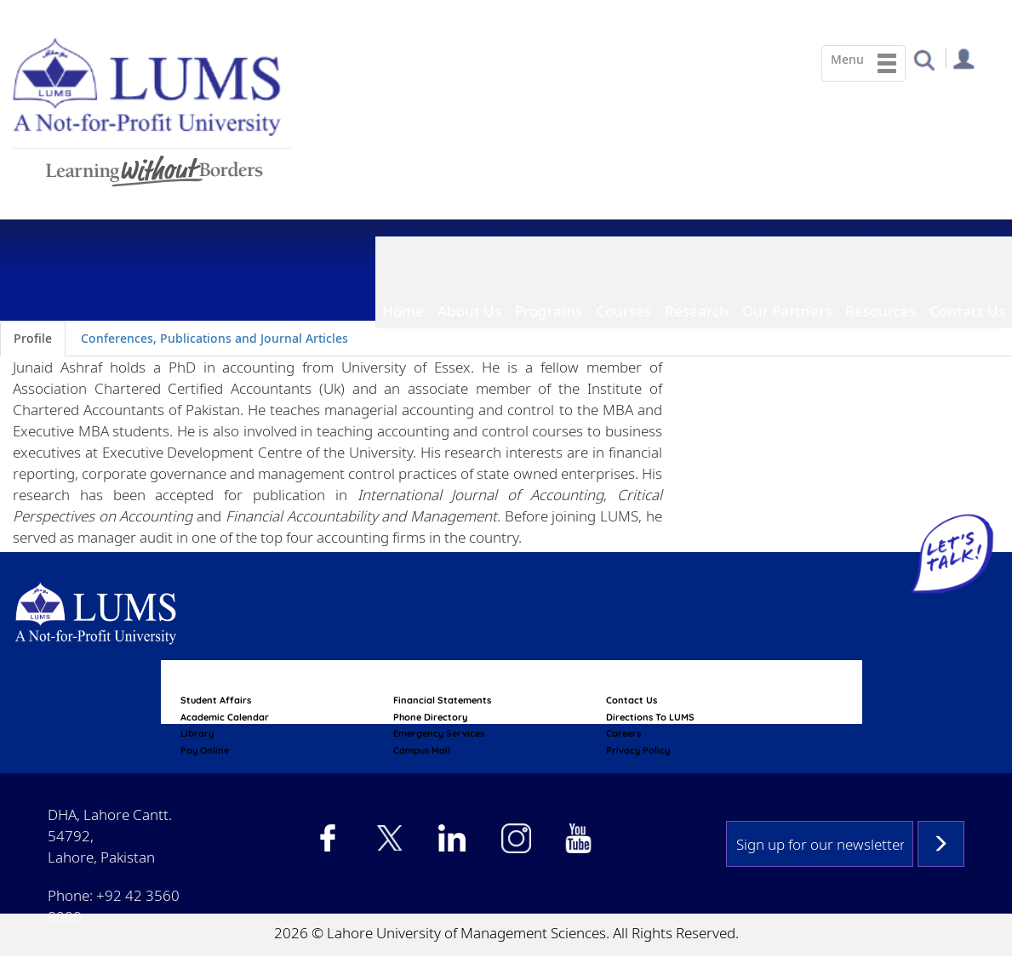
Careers (623, 733)
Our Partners (787, 311)
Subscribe (941, 844)
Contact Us (967, 311)
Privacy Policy (638, 750)
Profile (33, 338)
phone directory (430, 717)
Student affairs (215, 700)
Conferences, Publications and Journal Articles (214, 338)
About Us (469, 311)
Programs (548, 311)
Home (403, 311)
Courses (623, 311)
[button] (924, 59)
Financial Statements (442, 700)
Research (697, 311)
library (197, 733)
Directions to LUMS (650, 717)
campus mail (421, 750)
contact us (631, 700)
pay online (204, 750)
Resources (880, 311)
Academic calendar (224, 717)
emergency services (438, 733)
